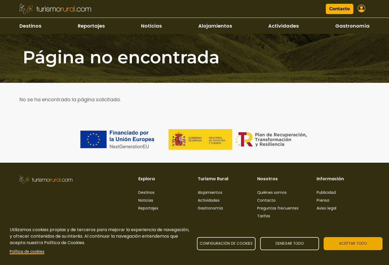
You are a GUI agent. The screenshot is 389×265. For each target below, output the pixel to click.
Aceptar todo (353, 243)
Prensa (323, 200)
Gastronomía (352, 25)
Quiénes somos (272, 192)
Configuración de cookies (226, 243)
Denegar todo (290, 243)
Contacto (339, 8)
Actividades (283, 25)
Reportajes (91, 25)
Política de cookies (27, 251)
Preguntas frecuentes (278, 208)
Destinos (30, 25)
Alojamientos (215, 25)
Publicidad (326, 192)
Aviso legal (326, 208)
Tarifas (263, 216)
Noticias (151, 25)
